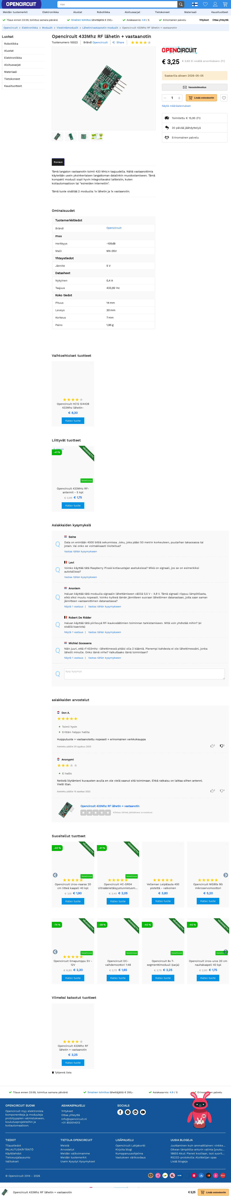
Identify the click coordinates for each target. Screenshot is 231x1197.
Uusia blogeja (182, 1140)
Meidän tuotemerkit (15, 12)
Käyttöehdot (13, 1153)
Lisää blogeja (179, 1161)
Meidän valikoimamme (75, 1153)
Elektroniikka (50, 12)
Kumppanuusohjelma (129, 1153)
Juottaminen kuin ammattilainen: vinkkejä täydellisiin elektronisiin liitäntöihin (198, 1145)
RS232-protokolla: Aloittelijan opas (194, 1157)
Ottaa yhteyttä (220, 20)
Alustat (77, 12)
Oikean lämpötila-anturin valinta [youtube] (198, 1149)
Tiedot (10, 1140)
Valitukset (12, 1161)
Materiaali (190, 12)
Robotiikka (103, 12)
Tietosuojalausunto (17, 1157)
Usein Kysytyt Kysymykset (77, 1161)
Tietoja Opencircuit (76, 1140)
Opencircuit (109, 227)
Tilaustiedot (13, 1145)
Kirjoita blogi (124, 1149)
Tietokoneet (162, 12)
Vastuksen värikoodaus (131, 1157)
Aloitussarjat (132, 12)
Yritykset (204, 20)
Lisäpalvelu (125, 1140)
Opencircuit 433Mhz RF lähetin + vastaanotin (109, 806)
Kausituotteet (219, 12)
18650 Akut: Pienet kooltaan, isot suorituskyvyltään (198, 1153)
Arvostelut (67, 1149)
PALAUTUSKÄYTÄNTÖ (19, 1149)
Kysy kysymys (74, 671)
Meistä (64, 1145)
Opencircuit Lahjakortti (130, 1145)
